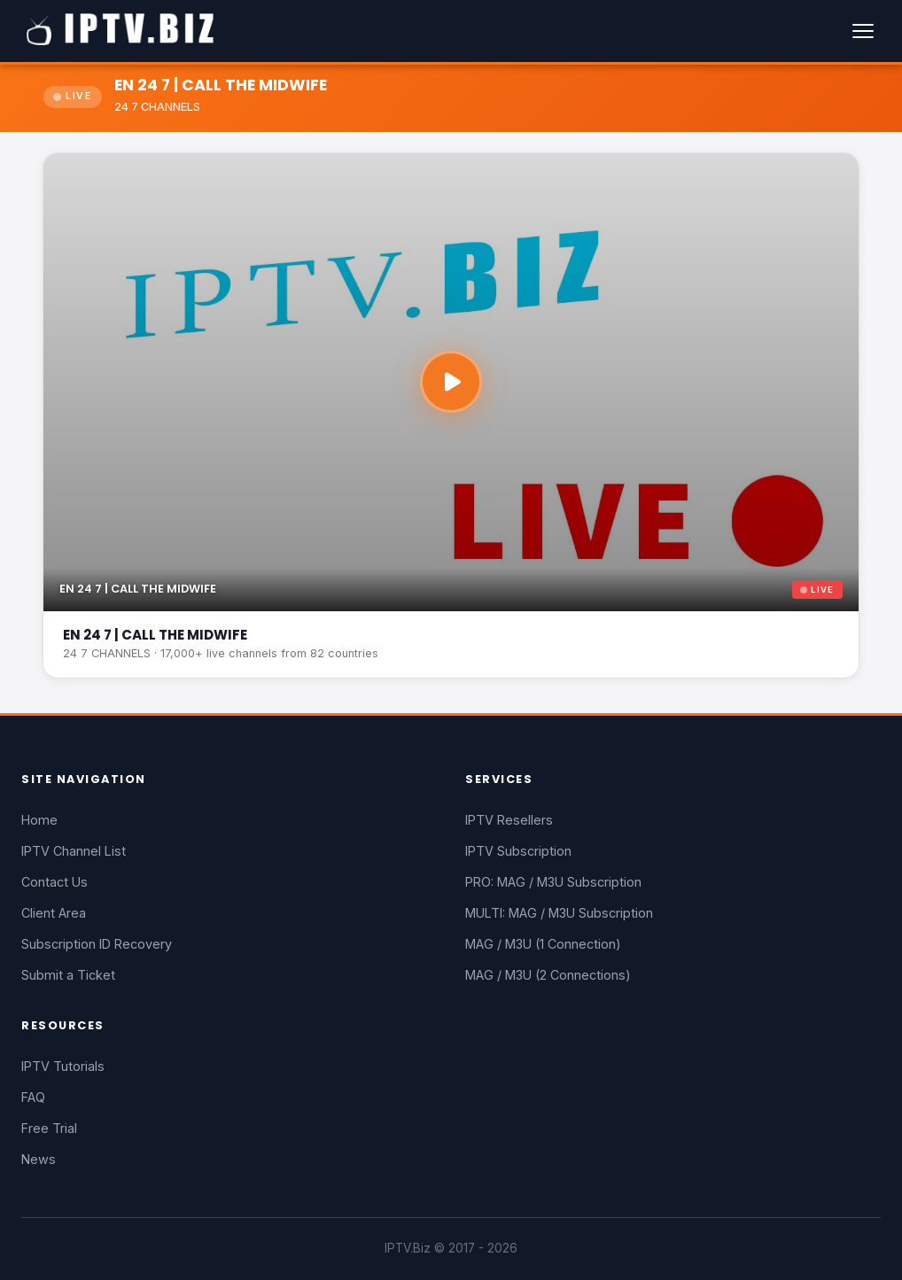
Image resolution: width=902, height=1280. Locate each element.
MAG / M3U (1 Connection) (543, 943)
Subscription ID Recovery (96, 943)
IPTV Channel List (73, 850)
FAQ (33, 1097)
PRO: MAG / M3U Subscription (553, 881)
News (38, 1159)
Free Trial (49, 1128)
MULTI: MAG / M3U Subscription (559, 912)
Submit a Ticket (68, 974)
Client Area (53, 912)
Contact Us (54, 881)
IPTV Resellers (509, 819)
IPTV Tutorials (63, 1066)
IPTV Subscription (518, 850)
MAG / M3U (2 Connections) (548, 974)
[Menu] (863, 31)
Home (39, 819)
